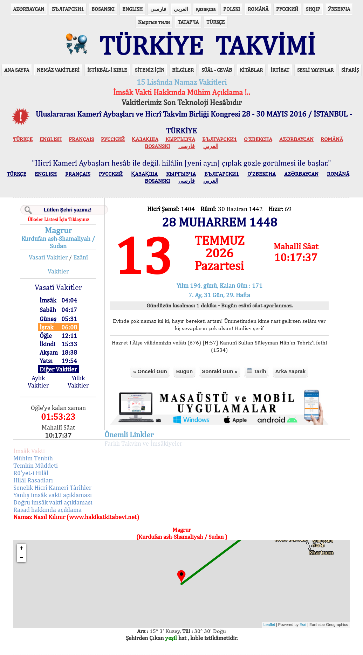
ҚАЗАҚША (145, 139)
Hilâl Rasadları (33, 480)
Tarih (256, 371)
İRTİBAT (279, 70)
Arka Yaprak (290, 371)
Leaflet (269, 624)
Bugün (184, 371)
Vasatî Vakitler (48, 257)
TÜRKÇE (215, 22)
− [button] (21, 557)
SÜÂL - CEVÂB (216, 70)
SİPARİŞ (350, 70)
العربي (181, 9)
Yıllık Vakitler (78, 381)
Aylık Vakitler (38, 381)
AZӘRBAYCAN (28, 9)
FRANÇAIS (81, 139)
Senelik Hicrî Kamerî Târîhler (52, 487)
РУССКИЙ (287, 9)
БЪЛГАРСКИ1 (68, 9)
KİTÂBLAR (251, 70)
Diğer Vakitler (58, 369)
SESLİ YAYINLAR (315, 70)
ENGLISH (132, 9)
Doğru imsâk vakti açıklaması (53, 502)
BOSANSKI (103, 9)
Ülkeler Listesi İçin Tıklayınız (58, 219)
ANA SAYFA (16, 70)
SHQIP (313, 9)
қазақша (205, 9)
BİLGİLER (183, 70)
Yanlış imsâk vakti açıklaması (52, 495)
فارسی (158, 9)
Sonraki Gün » (220, 371)
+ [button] (21, 548)
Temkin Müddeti (35, 465)
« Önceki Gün (150, 371)
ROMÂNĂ (258, 9)
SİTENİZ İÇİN (149, 70)
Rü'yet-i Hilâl (30, 472)
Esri (303, 624)
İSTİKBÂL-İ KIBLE (107, 70)
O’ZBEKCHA (258, 139)
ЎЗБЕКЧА (339, 9)
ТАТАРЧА (188, 22)
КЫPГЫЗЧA (180, 139)
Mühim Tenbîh (33, 458)
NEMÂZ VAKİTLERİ (58, 70)
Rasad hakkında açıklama (47, 509)
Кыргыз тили (154, 22)
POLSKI (231, 9)
